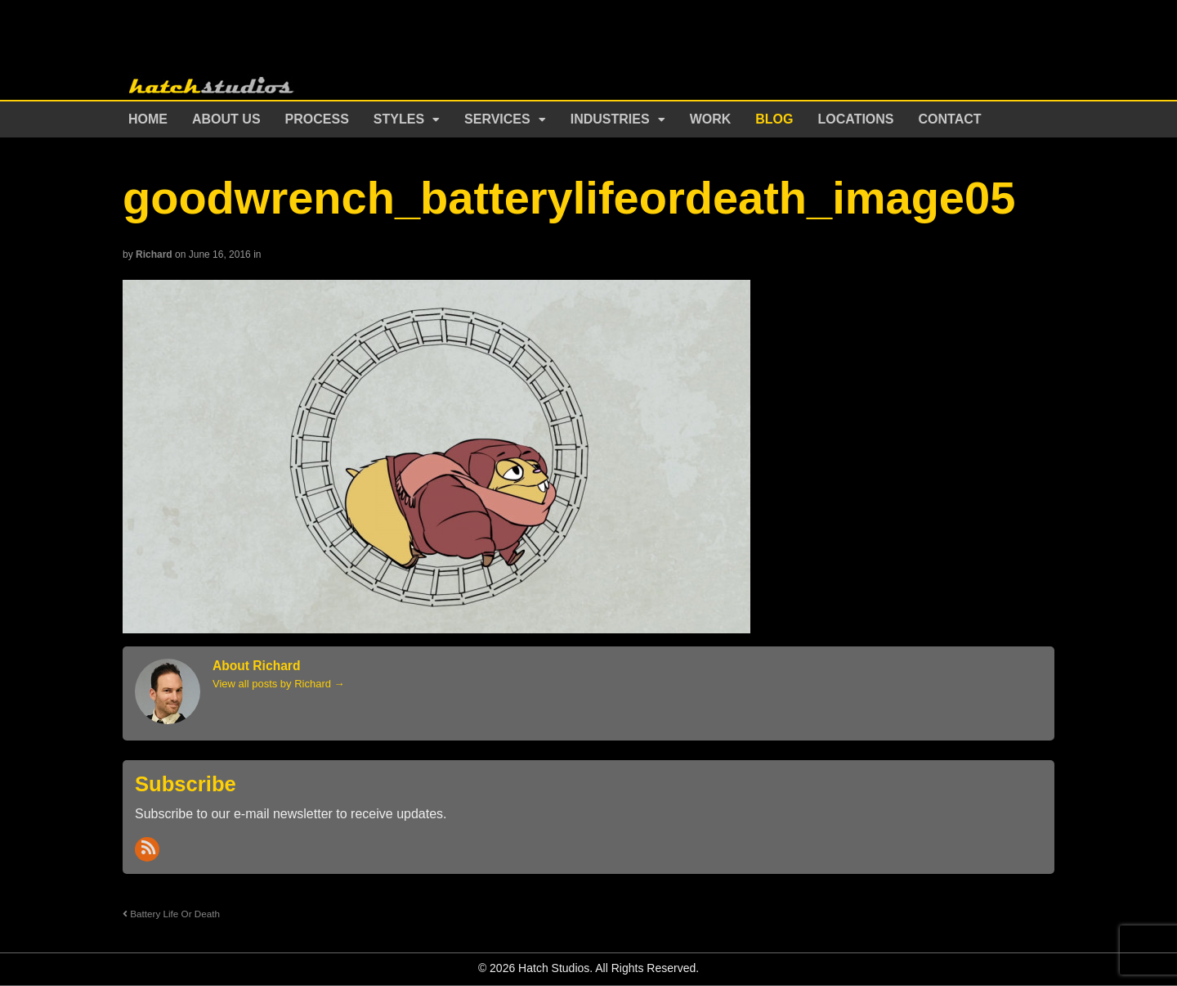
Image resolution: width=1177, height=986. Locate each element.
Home (148, 119)
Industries (610, 119)
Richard (154, 254)
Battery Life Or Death (171, 913)
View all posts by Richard (279, 684)
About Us (226, 119)
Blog (774, 119)
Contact (950, 119)
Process (317, 119)
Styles (399, 119)
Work (711, 119)
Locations (856, 119)
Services (497, 119)
